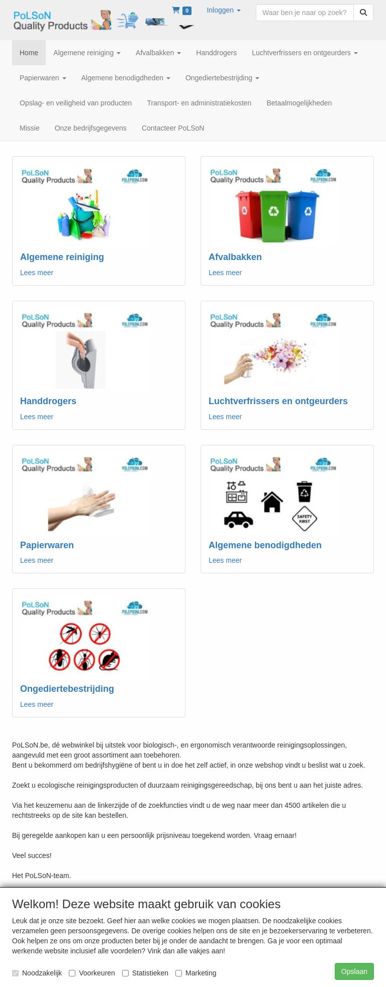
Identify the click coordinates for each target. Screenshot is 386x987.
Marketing (195, 973)
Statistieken (145, 973)
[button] (223, 10)
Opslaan (354, 971)
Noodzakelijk (37, 973)
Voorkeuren (92, 973)
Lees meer (36, 273)
